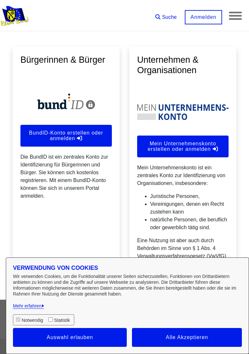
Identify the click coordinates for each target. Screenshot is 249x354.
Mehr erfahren (27, 305)
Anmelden (203, 17)
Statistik (62, 320)
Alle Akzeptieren (187, 337)
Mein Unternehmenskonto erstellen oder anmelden (183, 146)
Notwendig (32, 320)
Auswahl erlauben (70, 337)
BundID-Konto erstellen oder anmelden (66, 135)
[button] (166, 15)
